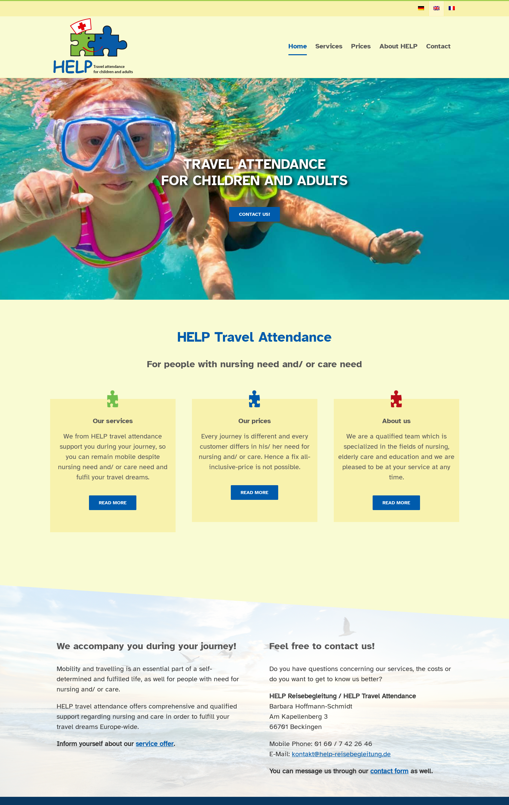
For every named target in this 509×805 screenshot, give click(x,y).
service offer (155, 744)
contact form (389, 771)
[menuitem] (421, 8)
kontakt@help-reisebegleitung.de (341, 754)
